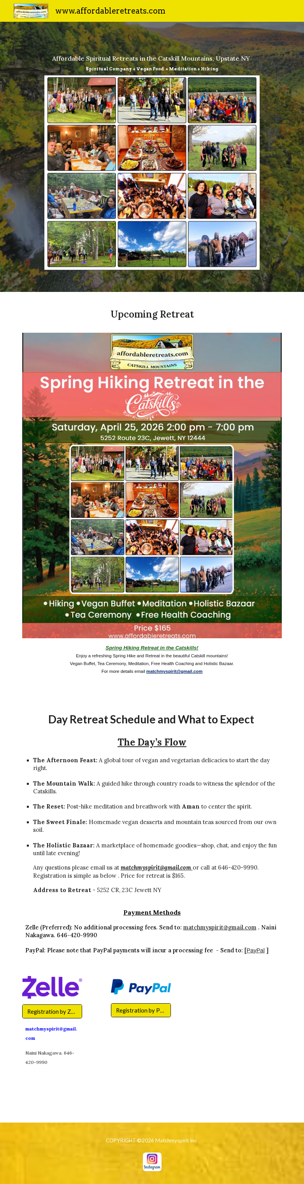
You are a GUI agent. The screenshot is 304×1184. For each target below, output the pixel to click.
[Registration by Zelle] (52, 1011)
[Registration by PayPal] (140, 1010)
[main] (152, 59)
